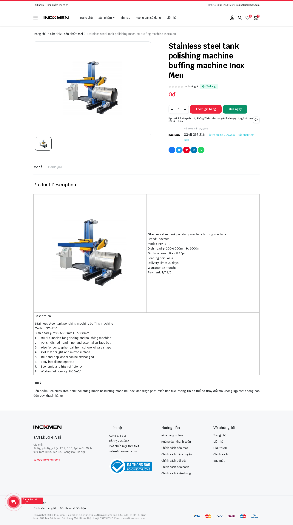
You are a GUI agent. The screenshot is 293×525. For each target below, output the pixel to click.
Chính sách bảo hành (175, 467)
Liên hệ (171, 17)
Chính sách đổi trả (173, 460)
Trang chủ (86, 17)
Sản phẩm (106, 18)
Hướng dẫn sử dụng (148, 17)
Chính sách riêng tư (44, 508)
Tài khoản (38, 5)
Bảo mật (219, 460)
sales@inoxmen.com (248, 5)
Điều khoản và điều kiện (72, 508)
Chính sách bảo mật (174, 448)
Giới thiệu (220, 448)
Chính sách (220, 454)
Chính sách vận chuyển (176, 454)
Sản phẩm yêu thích (57, 5)
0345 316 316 (224, 5)
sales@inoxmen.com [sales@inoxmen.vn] (123, 451)
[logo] (56, 18)
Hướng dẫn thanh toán (176, 441)
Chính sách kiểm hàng (176, 473)
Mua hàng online (172, 435)
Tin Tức (125, 17)
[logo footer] (63, 427)
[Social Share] (172, 150)
